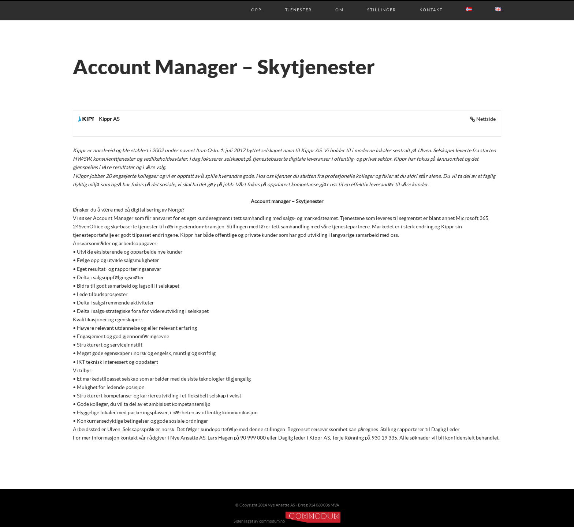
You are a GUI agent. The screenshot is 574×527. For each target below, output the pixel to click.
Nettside (486, 119)
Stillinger (381, 2)
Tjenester (298, 2)
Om (339, 2)
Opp (256, 2)
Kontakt (431, 2)
